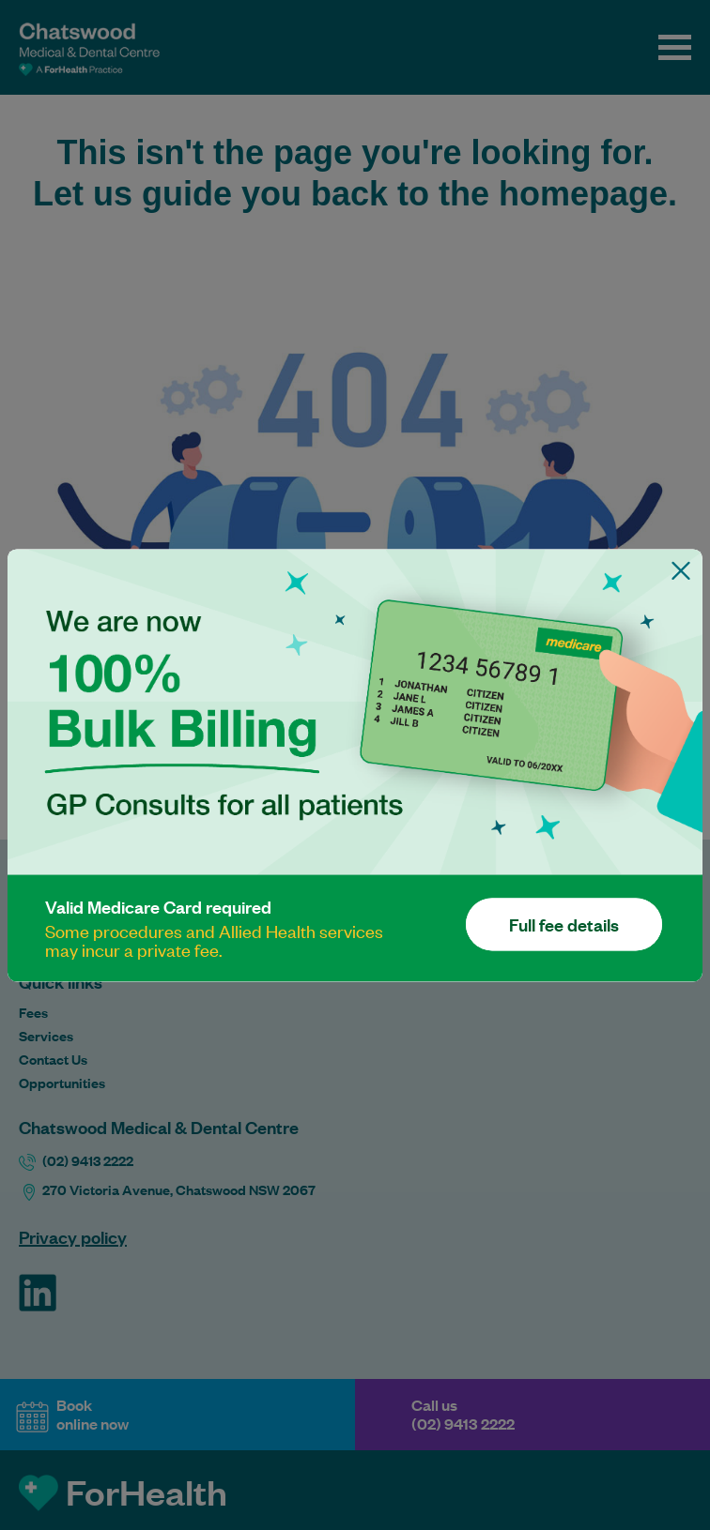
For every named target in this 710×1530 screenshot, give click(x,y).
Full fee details (564, 924)
